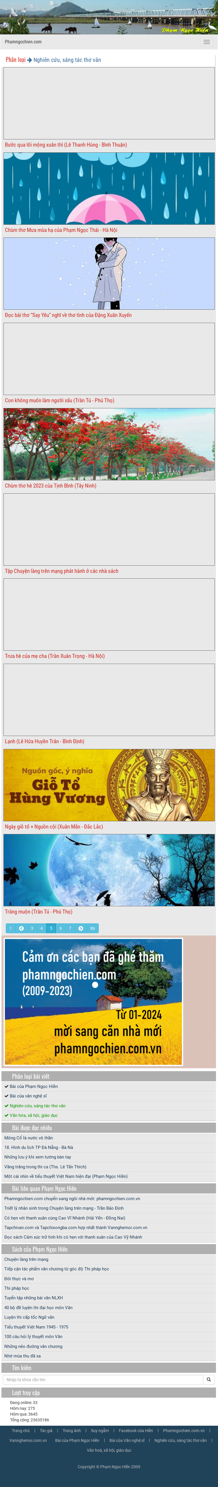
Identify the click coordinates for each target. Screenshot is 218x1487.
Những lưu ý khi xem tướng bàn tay (37, 1157)
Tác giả (46, 1430)
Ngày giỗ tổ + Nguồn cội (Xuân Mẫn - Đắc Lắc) (54, 826)
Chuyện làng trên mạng (26, 1259)
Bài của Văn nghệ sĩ (126, 1440)
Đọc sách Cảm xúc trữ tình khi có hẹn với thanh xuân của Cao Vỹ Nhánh (73, 1237)
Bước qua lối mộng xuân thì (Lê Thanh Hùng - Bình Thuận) (66, 144)
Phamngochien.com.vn (184, 1430)
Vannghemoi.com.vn (28, 1440)
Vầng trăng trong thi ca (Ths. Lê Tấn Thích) (45, 1166)
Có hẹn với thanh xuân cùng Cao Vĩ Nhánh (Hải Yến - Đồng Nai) (64, 1218)
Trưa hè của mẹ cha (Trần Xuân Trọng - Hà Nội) (55, 656)
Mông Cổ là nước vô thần (28, 1138)
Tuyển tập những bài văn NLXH (33, 1297)
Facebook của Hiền (136, 1430)
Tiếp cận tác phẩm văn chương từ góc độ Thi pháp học (56, 1269)
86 (92, 928)
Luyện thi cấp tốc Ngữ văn (29, 1317)
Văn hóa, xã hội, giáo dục (34, 1115)
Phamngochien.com (23, 42)
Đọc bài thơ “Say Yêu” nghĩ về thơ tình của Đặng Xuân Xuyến (68, 315)
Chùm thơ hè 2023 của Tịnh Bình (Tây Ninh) (50, 485)
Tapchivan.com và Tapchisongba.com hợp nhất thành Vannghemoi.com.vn (75, 1227)
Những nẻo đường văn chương (33, 1346)
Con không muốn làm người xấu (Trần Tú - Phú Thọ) (59, 400)
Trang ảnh (72, 1430)
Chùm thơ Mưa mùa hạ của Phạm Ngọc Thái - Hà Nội (61, 230)
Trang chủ (21, 1430)
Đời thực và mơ (19, 1278)
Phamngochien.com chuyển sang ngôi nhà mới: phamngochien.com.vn (72, 1198)
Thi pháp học (16, 1288)
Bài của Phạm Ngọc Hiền (34, 1086)
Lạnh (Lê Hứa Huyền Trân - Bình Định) (44, 741)
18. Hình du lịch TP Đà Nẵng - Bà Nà (38, 1147)
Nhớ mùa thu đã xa (22, 1356)
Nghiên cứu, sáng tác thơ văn (38, 1105)
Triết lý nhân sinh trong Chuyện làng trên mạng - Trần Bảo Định (64, 1208)
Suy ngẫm (100, 1430)
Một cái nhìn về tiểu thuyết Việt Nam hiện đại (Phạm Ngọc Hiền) (66, 1176)
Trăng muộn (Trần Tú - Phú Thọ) (38, 911)
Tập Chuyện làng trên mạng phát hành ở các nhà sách (61, 571)
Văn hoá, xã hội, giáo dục (109, 1450)
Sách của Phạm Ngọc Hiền (40, 1249)
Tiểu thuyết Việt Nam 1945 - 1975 (36, 1327)
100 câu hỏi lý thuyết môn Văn (33, 1336)
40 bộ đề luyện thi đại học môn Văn (38, 1307)
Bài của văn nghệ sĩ (28, 1096)
